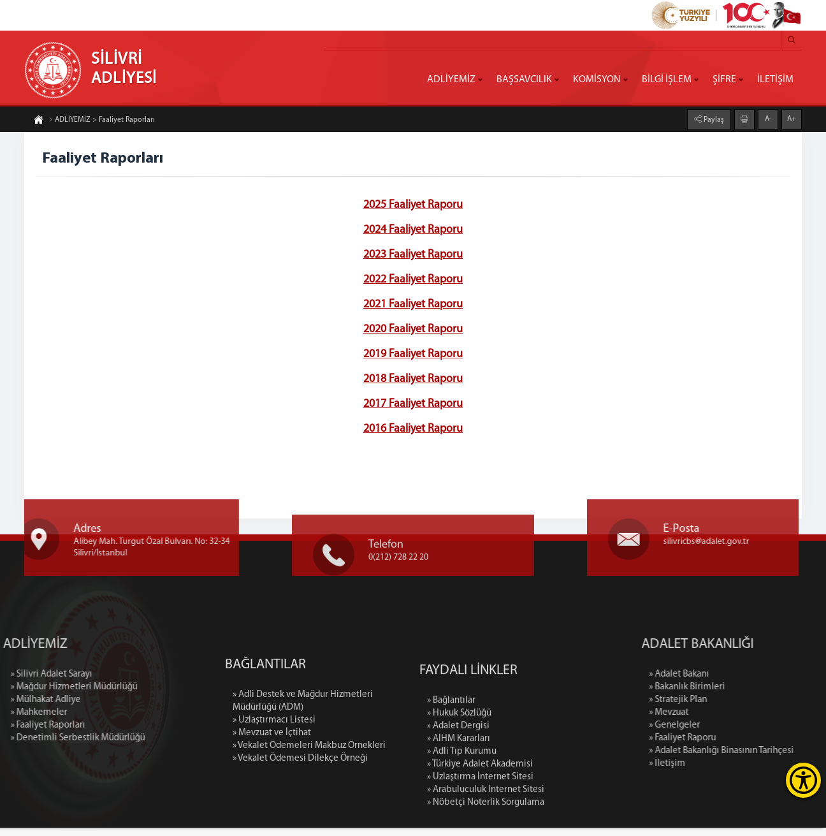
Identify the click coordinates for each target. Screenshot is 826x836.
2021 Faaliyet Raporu (413, 306)
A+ (791, 118)
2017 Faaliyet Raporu (413, 405)
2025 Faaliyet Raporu (413, 206)
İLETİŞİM (775, 80)
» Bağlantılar (451, 778)
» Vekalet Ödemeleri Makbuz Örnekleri (309, 808)
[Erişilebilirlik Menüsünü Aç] (803, 780)
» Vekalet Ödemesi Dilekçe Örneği (300, 821)
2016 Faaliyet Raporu (413, 430)
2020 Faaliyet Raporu (413, 331)
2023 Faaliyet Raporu (413, 256)
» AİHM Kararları (458, 816)
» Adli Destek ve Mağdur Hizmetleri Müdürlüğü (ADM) (303, 763)
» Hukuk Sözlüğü (459, 791)
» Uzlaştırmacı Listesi (274, 783)
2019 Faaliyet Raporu (413, 355)
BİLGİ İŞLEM (667, 80)
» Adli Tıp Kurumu (461, 829)
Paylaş (713, 118)
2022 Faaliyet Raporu (413, 281)
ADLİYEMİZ (451, 80)
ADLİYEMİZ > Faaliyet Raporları (101, 121)
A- (768, 118)
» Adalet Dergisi (458, 804)
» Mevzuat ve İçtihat (272, 795)
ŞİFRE (724, 80)
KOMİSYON (597, 80)
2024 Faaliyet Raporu (413, 231)
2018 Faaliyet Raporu (413, 380)
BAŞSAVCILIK (524, 80)
